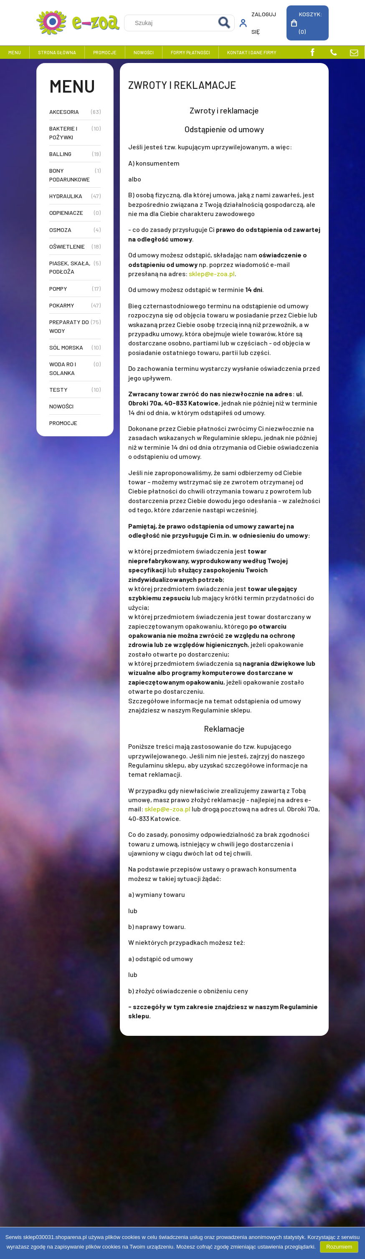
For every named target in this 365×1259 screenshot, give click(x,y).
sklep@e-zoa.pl (212, 273)
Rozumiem (339, 1247)
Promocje (63, 422)
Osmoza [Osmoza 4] (60, 229)
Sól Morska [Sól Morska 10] (66, 347)
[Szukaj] (224, 23)
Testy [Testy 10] (58, 389)
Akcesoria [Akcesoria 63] (64, 111)
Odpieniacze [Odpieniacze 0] (66, 212)
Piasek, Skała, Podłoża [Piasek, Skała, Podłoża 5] (70, 267)
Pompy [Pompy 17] (58, 288)
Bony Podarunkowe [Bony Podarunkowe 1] (69, 174)
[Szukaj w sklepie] (170, 23)
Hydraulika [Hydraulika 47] (65, 195)
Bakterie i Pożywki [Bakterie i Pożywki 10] (63, 132)
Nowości (61, 406)
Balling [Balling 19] (60, 153)
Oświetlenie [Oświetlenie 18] (67, 246)
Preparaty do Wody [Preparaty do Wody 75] (69, 326)
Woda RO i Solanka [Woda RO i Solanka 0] (62, 368)
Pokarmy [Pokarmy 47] (61, 305)
